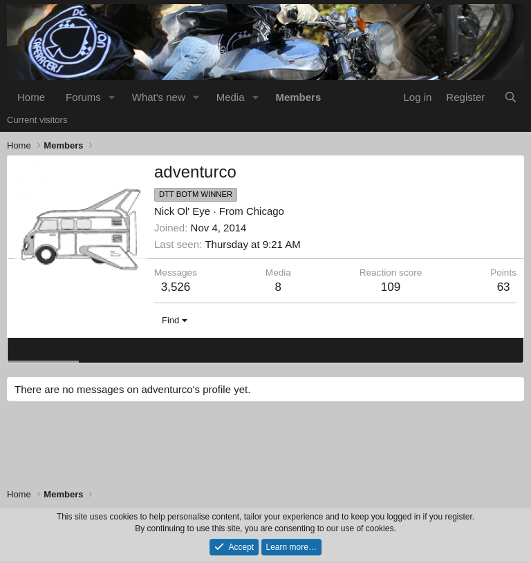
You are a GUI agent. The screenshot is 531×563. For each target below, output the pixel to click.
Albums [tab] (275, 349)
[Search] (510, 97)
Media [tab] (230, 349)
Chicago (265, 211)
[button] (112, 97)
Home (31, 97)
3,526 (176, 287)
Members (298, 97)
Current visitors (37, 120)
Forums (83, 97)
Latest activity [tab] (117, 349)
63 (503, 287)
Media (230, 97)
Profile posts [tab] (43, 349)
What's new (158, 97)
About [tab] (319, 349)
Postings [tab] (182, 349)
